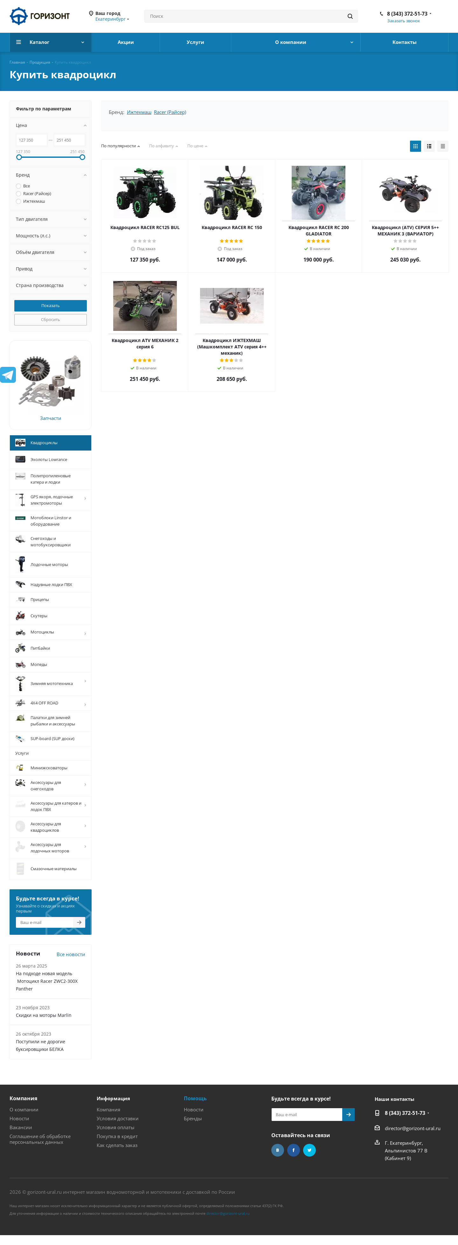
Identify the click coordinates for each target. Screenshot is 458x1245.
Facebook (293, 1158)
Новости (19, 1127)
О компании (24, 1118)
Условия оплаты (116, 1136)
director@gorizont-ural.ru (413, 1137)
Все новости (71, 963)
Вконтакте (277, 1158)
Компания (23, 1106)
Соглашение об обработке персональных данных (40, 1148)
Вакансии (21, 1136)
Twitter (309, 1158)
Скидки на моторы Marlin (44, 1024)
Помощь (195, 1106)
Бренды (193, 1127)
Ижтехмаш (139, 112)
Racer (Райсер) (170, 112)
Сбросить (50, 319)
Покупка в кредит (117, 1145)
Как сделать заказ (117, 1154)
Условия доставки (118, 1127)
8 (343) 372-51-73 (407, 13)
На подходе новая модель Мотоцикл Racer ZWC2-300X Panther (47, 989)
